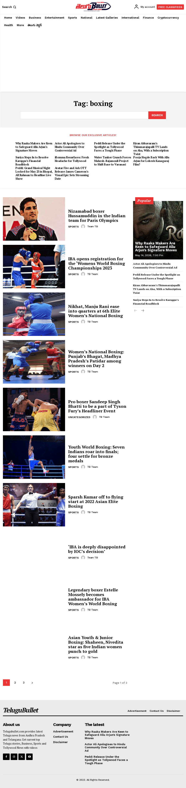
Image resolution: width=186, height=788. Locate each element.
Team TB (92, 226)
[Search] (157, 115)
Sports (73, 226)
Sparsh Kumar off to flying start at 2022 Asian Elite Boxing (95, 501)
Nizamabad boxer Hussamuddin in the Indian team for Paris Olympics (97, 215)
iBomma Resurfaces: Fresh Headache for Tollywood (72, 159)
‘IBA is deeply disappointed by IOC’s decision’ (97, 549)
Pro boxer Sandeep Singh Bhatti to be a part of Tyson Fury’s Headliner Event (97, 405)
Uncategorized (79, 416)
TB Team (92, 273)
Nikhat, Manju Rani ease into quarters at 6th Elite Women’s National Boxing (95, 310)
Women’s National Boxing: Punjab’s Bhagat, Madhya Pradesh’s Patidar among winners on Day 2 (96, 358)
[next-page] (32, 682)
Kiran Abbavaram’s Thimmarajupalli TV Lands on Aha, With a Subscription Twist (151, 148)
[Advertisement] (93, 60)
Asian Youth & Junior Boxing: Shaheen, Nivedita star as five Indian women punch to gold (95, 644)
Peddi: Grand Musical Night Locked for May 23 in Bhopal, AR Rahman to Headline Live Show (34, 173)
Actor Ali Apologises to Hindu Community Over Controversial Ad (70, 146)
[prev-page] (135, 309)
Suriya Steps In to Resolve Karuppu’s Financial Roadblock (31, 160)
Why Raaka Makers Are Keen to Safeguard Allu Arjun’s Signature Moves (33, 146)
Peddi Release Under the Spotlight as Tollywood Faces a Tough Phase (109, 146)
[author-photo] (83, 226)
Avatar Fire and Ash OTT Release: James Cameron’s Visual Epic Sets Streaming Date (72, 173)
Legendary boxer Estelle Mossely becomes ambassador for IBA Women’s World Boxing (93, 596)
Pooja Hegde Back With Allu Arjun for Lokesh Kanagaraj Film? (151, 160)
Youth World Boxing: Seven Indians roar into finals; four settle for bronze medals (96, 453)
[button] (9, 7)
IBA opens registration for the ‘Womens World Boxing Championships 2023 (96, 262)
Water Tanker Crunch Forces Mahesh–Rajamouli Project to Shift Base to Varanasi (112, 160)
